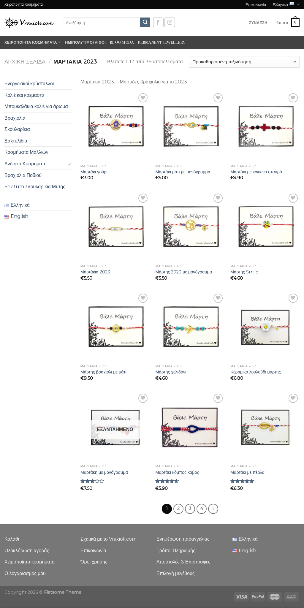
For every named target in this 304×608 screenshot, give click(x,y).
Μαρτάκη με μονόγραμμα (104, 472)
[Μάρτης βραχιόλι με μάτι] (115, 326)
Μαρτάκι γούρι (93, 172)
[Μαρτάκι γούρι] (115, 126)
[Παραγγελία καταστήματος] (244, 62)
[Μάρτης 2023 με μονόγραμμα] (189, 226)
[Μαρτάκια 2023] (115, 226)
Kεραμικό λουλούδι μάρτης (255, 372)
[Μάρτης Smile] (265, 226)
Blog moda (122, 42)
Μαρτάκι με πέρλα (247, 472)
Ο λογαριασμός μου (25, 573)
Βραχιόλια (14, 118)
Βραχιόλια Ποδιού (23, 175)
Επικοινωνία (256, 4)
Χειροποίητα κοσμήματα (32, 42)
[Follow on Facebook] (158, 22)
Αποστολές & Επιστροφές (183, 562)
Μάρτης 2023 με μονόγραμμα (183, 272)
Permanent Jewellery (161, 42)
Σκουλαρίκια (17, 129)
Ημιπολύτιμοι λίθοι (85, 42)
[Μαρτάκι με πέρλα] (265, 426)
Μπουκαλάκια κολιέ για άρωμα (36, 106)
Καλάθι (11, 539)
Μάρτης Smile (244, 272)
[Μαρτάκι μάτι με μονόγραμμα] (189, 126)
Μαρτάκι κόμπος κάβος (177, 472)
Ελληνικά (286, 4)
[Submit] (145, 23)
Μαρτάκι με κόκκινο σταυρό (256, 172)
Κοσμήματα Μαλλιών (26, 152)
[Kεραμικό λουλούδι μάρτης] (265, 326)
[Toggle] (69, 163)
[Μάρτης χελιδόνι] (189, 326)
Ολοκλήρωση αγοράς (26, 550)
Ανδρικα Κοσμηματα (25, 164)
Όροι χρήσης (93, 562)
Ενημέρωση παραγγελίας (182, 539)
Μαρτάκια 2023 (95, 272)
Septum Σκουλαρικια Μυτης (34, 186)
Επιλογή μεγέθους (175, 573)
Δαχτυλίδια (15, 141)
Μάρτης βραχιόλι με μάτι (103, 372)
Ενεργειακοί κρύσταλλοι (29, 83)
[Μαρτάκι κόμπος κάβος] (189, 426)
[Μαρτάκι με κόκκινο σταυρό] (265, 126)
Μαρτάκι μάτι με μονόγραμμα (182, 172)
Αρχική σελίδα (24, 61)
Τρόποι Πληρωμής (175, 550)
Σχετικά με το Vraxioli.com (108, 539)
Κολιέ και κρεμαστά (24, 95)
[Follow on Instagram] (169, 22)
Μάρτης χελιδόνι (170, 372)
